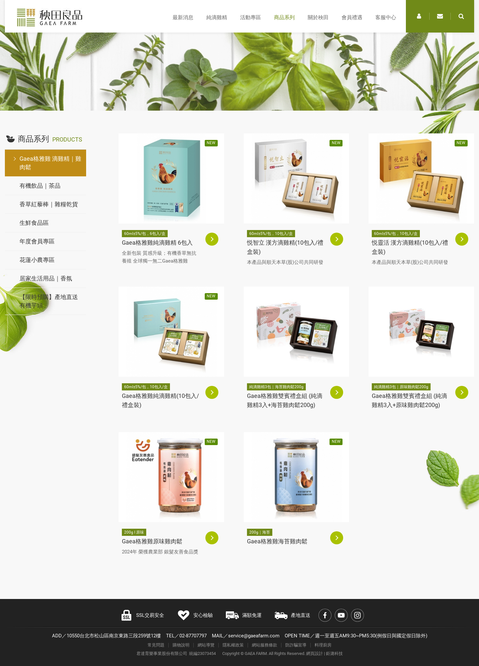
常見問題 (156, 645)
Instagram (357, 615)
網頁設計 (314, 653)
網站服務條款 (264, 645)
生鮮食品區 (34, 222)
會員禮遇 (352, 17)
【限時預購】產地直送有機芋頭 (48, 301)
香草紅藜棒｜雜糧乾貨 (48, 204)
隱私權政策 (233, 645)
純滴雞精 (216, 17)
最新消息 (183, 17)
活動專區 (250, 17)
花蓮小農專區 (37, 259)
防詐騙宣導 (295, 645)
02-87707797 (193, 636)
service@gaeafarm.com (253, 636)
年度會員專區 (37, 241)
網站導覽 (206, 645)
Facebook (324, 615)
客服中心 (385, 17)
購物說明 (181, 645)
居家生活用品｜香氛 (45, 278)
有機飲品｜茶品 (39, 185)
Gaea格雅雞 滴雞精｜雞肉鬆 (50, 162)
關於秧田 (318, 17)
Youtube (341, 615)
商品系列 (284, 17)
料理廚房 (323, 645)
